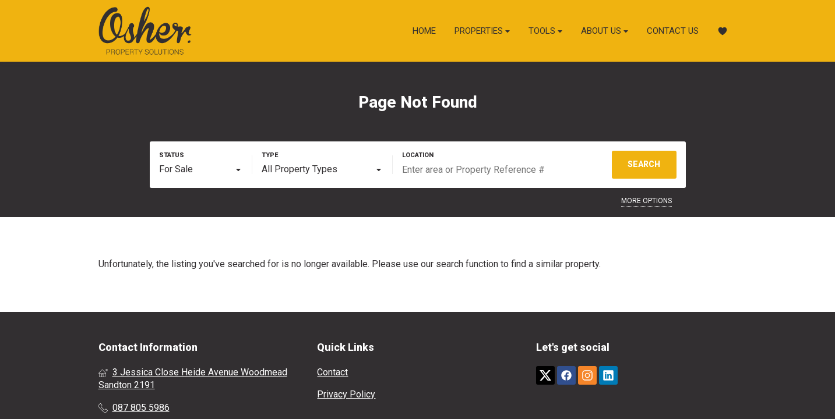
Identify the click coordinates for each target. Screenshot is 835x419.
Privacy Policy (346, 394)
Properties (482, 31)
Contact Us (673, 31)
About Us (604, 31)
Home (424, 31)
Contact (332, 372)
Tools (545, 31)
